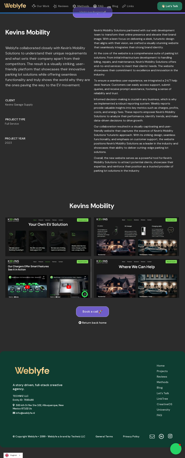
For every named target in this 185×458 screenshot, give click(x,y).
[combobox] (13, 455)
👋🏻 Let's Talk (170, 6)
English (11, 455)
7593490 (29, 399)
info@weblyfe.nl (25, 413)
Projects (162, 371)
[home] (15, 6)
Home (161, 365)
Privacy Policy (131, 436)
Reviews (162, 376)
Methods (162, 382)
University (163, 409)
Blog (160, 387)
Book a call (92, 319)
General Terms (104, 436)
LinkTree (162, 398)
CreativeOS (164, 404)
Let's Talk (163, 393)
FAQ (159, 415)
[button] (175, 448)
